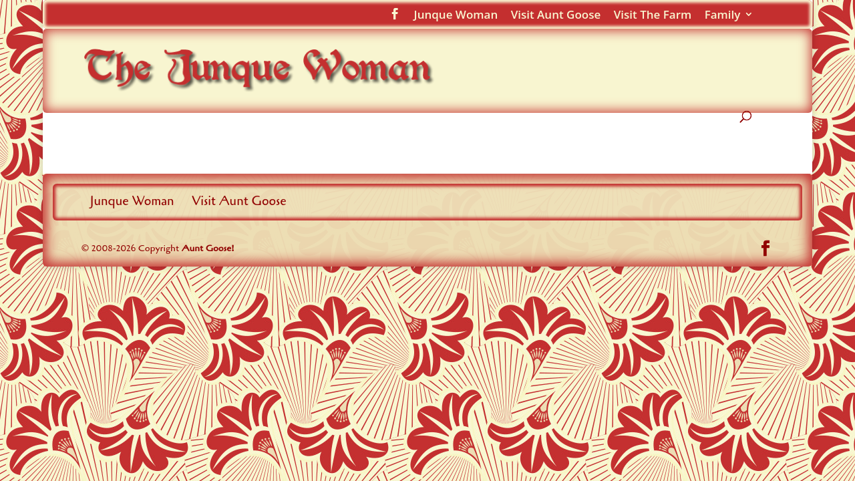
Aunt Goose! (208, 248)
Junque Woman (456, 15)
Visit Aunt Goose (556, 15)
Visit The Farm (653, 15)
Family (723, 15)
